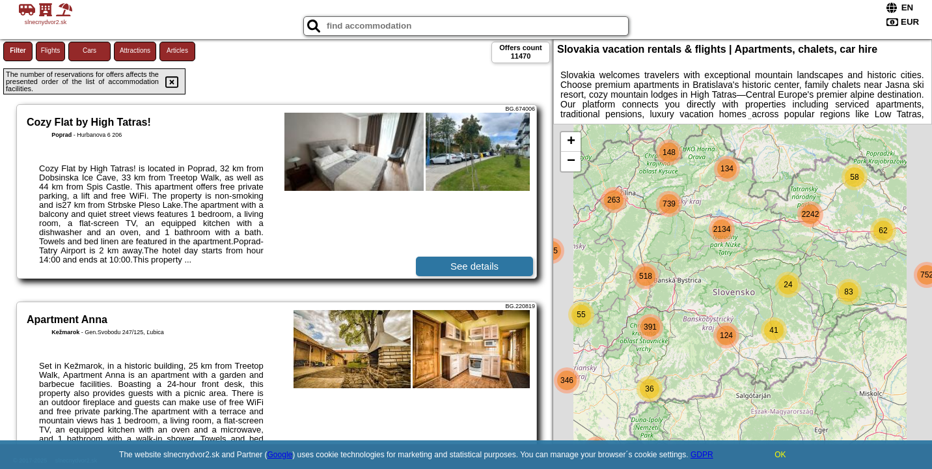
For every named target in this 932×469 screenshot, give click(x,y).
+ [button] (571, 142)
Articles (177, 50)
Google (280, 454)
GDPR (702, 454)
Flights (50, 50)
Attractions (135, 50)
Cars (89, 50)
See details (474, 266)
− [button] (571, 161)
